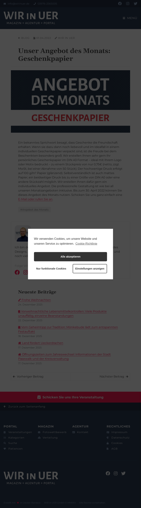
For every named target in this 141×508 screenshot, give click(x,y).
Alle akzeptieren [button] (70, 256)
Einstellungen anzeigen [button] (89, 268)
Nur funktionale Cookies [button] (51, 268)
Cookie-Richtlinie (86, 243)
